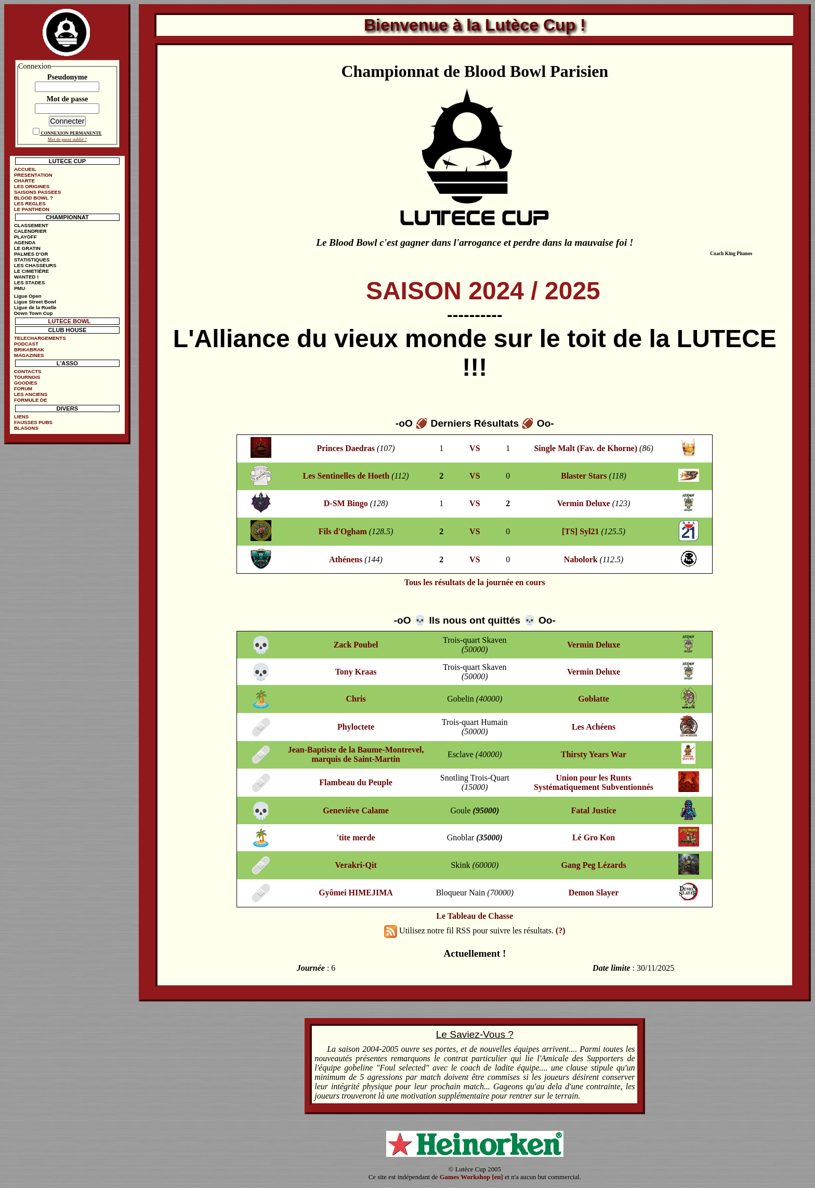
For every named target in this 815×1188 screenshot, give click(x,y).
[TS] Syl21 (580, 531)
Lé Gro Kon (593, 837)
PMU (19, 288)
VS (474, 448)
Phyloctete (355, 726)
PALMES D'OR (31, 254)
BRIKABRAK (29, 349)
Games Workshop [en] (471, 1177)
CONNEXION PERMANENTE (71, 133)
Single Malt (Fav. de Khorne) (585, 448)
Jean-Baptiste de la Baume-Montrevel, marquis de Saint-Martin (356, 754)
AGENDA (25, 242)
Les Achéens (593, 726)
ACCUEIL (25, 169)
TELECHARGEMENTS (40, 338)
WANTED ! (26, 277)
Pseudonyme (67, 77)
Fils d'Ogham (343, 531)
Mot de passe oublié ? (67, 139)
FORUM (23, 388)
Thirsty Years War (593, 754)
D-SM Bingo (346, 503)
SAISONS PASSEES (37, 192)
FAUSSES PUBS (33, 422)
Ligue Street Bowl (35, 302)
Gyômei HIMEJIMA (356, 892)
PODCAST (26, 344)
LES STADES (29, 282)
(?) (561, 930)
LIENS (21, 416)
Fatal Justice (593, 810)
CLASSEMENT (31, 225)
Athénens (345, 559)
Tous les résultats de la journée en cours (474, 582)
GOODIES (25, 383)
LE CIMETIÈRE (31, 271)
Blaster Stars (584, 475)
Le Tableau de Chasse (474, 916)
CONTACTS (28, 371)
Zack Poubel (356, 644)
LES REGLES (30, 203)
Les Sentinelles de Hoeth (346, 475)
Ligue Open (28, 296)
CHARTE (24, 180)
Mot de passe (67, 99)
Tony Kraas (356, 671)
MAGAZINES (29, 355)
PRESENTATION (33, 175)
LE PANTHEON (31, 209)
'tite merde (355, 837)
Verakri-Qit (355, 865)
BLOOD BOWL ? (33, 198)
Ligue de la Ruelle (35, 307)
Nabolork (581, 559)
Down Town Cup (33, 313)
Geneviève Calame (356, 810)
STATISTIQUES (31, 259)
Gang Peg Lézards (593, 865)
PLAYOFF (25, 237)
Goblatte (593, 698)
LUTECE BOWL (69, 321)
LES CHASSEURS (35, 265)
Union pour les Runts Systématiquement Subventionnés (593, 782)
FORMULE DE (30, 400)
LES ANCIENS (30, 394)
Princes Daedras (346, 448)
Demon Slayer (594, 892)
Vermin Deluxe (583, 503)
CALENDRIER (30, 231)
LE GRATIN (27, 248)
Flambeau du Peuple (355, 782)
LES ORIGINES (31, 186)
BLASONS (26, 428)
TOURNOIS (27, 377)
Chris (355, 698)
